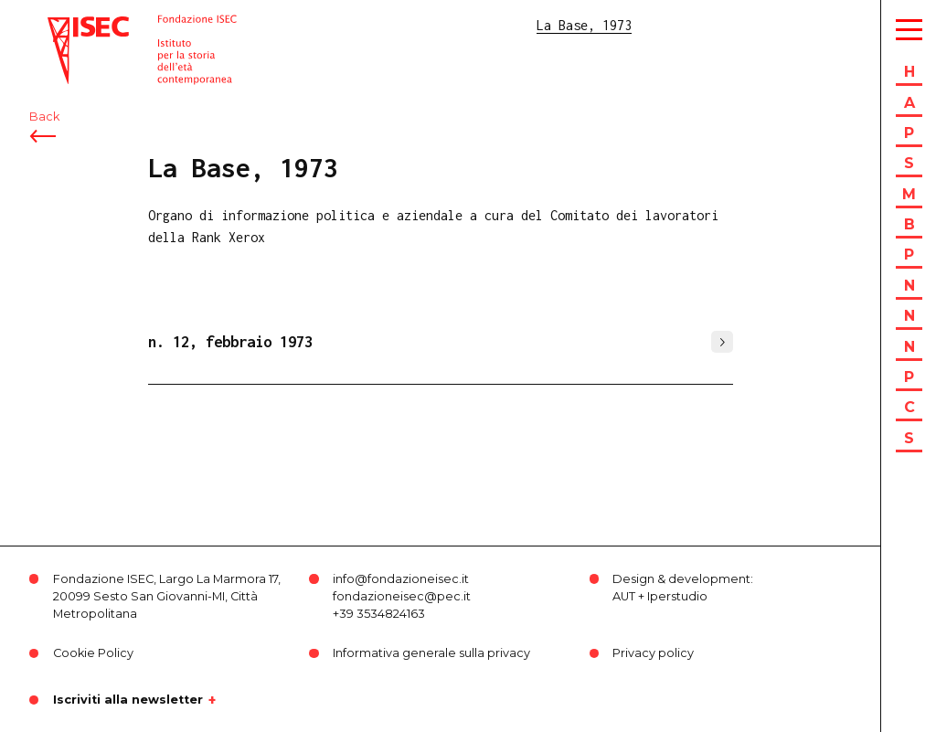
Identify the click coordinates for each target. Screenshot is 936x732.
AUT (623, 596)
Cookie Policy (93, 653)
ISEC (62, 25)
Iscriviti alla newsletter (128, 700)
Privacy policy (653, 653)
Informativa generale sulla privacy (431, 653)
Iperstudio (677, 596)
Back (44, 116)
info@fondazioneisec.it (401, 579)
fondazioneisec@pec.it (402, 596)
